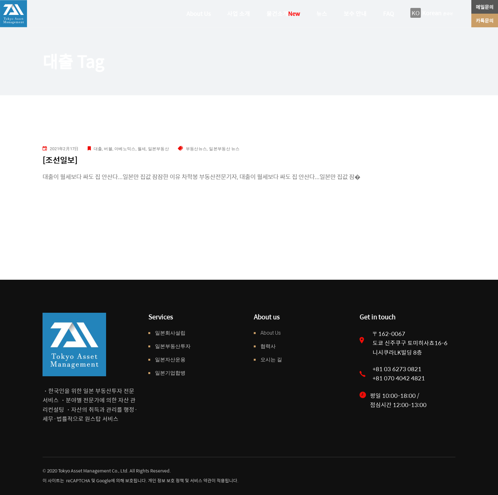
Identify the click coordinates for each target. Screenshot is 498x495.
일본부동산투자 (173, 346)
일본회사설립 (170, 333)
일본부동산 (158, 148)
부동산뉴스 (196, 148)
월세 (142, 148)
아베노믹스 (124, 148)
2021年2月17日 (64, 148)
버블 (108, 148)
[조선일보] (60, 160)
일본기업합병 (170, 373)
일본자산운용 (170, 360)
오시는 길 (271, 360)
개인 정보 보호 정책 (165, 480)
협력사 (268, 346)
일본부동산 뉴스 (224, 148)
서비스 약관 (201, 480)
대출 (98, 148)
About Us (270, 333)
